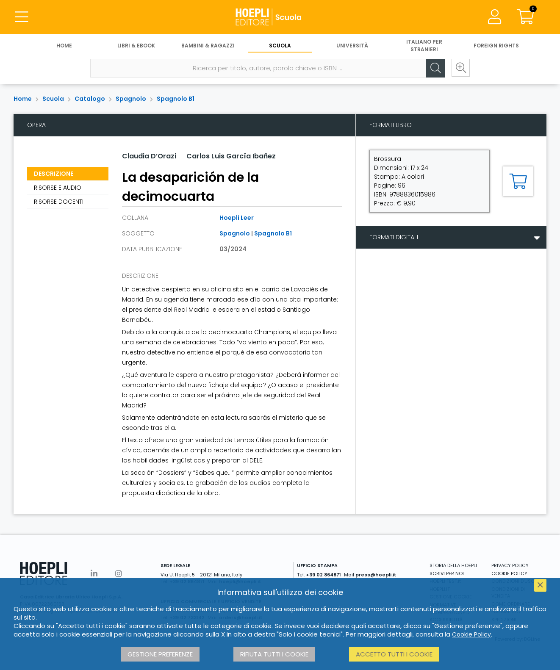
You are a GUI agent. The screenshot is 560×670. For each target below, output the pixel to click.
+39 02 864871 (323, 574)
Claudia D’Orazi (149, 156)
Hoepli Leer (236, 217)
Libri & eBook (136, 45)
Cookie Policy (471, 634)
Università (352, 45)
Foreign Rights (496, 45)
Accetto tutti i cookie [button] (394, 654)
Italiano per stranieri (424, 45)
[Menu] (21, 17)
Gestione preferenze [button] (160, 654)
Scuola (280, 45)
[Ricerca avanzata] (460, 68)
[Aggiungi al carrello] (518, 181)
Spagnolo (131, 98)
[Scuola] (280, 16)
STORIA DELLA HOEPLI (453, 565)
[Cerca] (435, 68)
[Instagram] (118, 573)
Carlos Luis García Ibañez (231, 156)
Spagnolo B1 (175, 98)
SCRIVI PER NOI (447, 573)
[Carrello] (525, 17)
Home (64, 45)
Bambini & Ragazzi (208, 45)
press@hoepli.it (375, 574)
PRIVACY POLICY (510, 565)
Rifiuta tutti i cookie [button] (274, 654)
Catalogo (90, 98)
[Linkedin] (94, 573)
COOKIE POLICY (509, 573)
